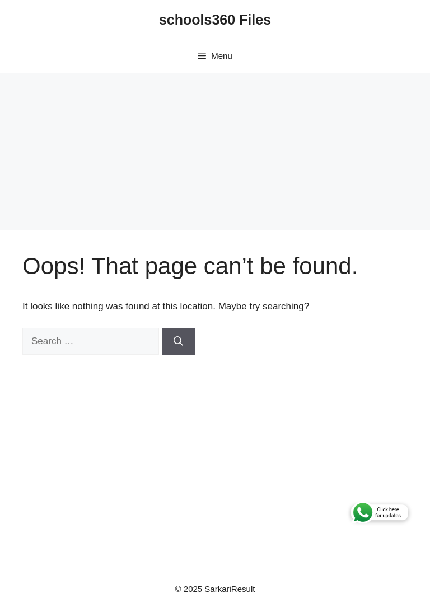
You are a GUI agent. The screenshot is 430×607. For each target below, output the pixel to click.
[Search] (178, 341)
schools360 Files (215, 19)
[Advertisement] (215, 151)
